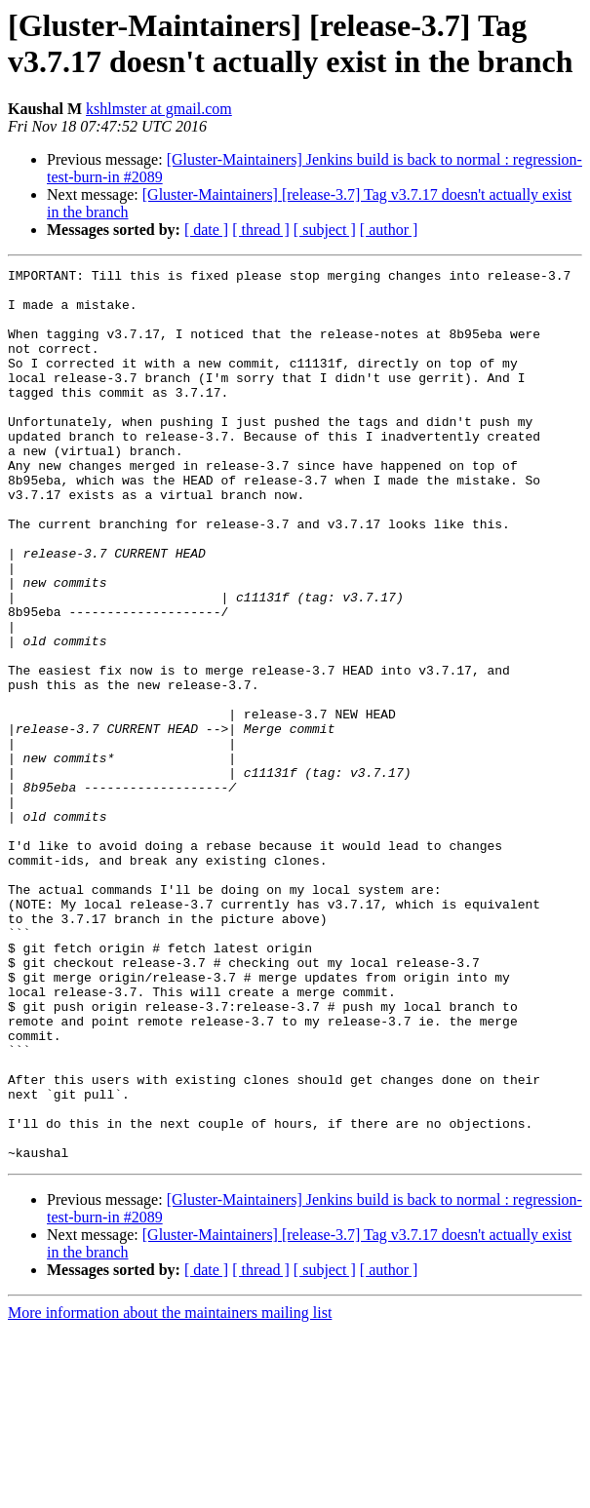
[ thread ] (261, 229)
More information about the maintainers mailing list (170, 1491)
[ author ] (389, 229)
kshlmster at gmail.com (159, 108)
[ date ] (206, 229)
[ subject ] (325, 229)
